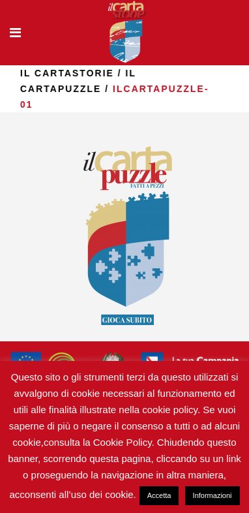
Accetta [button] (159, 495)
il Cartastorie (92, 73)
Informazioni (212, 495)
